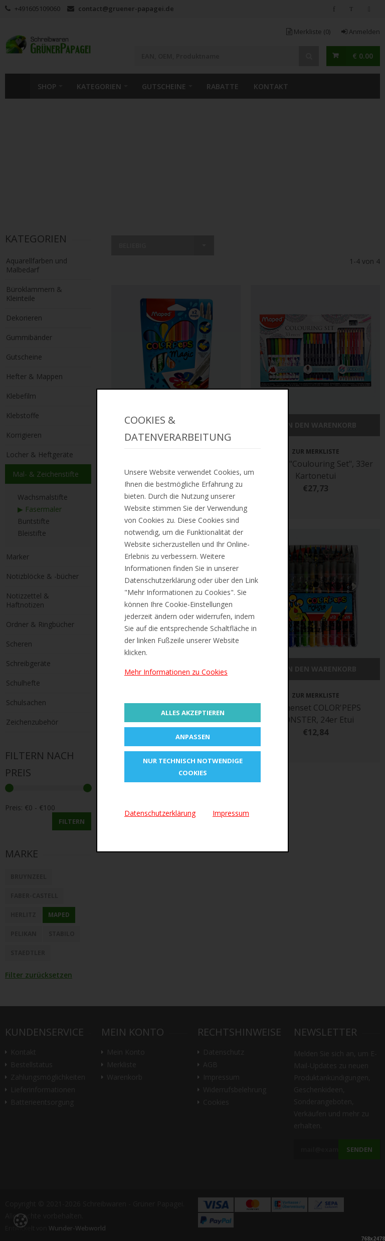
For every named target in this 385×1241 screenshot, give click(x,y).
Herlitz (23, 914)
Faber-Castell (34, 895)
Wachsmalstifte (43, 497)
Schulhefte (23, 683)
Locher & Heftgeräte (39, 454)
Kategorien (99, 86)
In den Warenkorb (176, 425)
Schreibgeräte (28, 663)
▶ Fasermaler (40, 509)
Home (17, 86)
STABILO (62, 933)
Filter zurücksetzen (38, 975)
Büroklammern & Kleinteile (34, 293)
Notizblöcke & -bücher (42, 576)
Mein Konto (126, 1052)
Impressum (221, 1077)
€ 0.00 (362, 56)
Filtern (72, 821)
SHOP (47, 86)
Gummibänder (29, 337)
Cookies (216, 1102)
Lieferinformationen (43, 1089)
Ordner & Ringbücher (40, 624)
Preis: (14, 807)
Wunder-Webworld (77, 1228)
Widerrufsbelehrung (234, 1089)
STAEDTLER (28, 953)
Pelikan (24, 933)
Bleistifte (32, 533)
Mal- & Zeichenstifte (46, 474)
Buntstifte (34, 521)
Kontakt (271, 86)
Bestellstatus (32, 1064)
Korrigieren (24, 435)
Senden (359, 1149)
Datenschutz (223, 1052)
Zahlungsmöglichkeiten (48, 1077)
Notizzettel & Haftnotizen (27, 600)
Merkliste (308, 31)
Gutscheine (164, 86)
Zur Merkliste (176, 451)
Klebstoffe (22, 415)
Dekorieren (24, 318)
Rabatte (223, 86)
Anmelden (360, 31)
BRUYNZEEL (29, 876)
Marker (17, 556)
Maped (59, 914)
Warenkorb (124, 1077)
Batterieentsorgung (42, 1102)
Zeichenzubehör (32, 722)
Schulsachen (26, 702)
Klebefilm (21, 396)
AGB (210, 1064)
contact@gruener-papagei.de (126, 8)
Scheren (19, 644)
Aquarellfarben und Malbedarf (36, 265)
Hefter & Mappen (34, 376)
